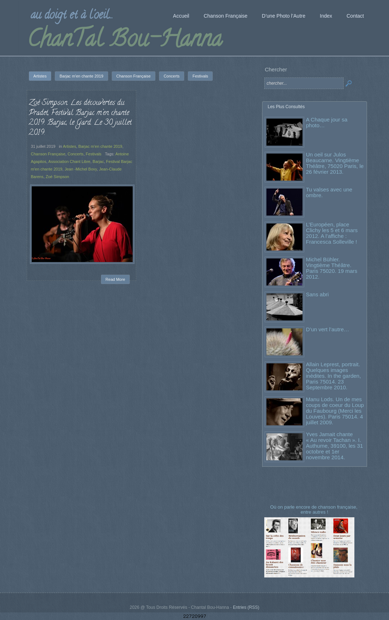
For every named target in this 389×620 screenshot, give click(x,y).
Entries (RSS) (246, 607)
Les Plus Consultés (286, 106)
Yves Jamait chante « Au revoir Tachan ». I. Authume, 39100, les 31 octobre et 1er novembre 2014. (334, 445)
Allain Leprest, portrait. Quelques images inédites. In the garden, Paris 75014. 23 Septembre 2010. (333, 375)
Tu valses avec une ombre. (329, 192)
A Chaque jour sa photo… (327, 122)
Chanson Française (48, 154)
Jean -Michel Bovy (81, 169)
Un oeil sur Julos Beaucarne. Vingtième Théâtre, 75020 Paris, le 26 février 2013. (335, 163)
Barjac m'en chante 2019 (100, 146)
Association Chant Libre (69, 161)
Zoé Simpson (57, 176)
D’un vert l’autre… (327, 329)
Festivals (94, 154)
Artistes (69, 146)
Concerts (75, 154)
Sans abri (317, 294)
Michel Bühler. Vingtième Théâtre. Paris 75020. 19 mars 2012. (332, 268)
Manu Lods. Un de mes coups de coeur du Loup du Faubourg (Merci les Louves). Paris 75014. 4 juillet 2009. (335, 410)
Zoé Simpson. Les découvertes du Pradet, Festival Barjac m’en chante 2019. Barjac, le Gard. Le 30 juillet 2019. (80, 118)
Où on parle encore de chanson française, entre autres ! (314, 509)
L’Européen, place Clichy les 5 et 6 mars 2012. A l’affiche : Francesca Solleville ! (332, 233)
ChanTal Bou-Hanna (124, 41)
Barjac (98, 161)
